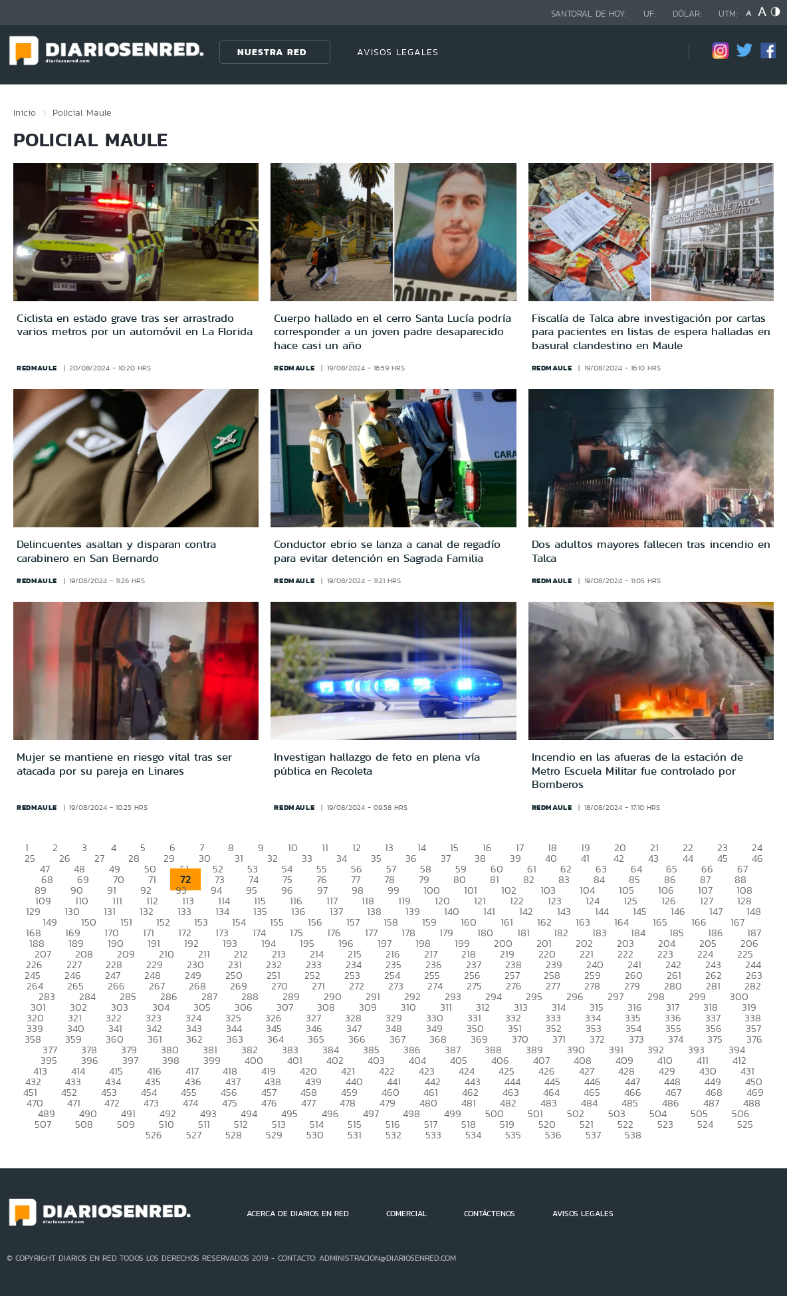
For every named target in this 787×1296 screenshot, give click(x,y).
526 (154, 1135)
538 (633, 1135)
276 (514, 986)
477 (308, 1103)
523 (665, 1124)
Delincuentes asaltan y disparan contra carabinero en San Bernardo (116, 550)
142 (526, 911)
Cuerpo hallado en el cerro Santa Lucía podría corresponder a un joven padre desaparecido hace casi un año (392, 331)
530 (315, 1135)
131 (110, 911)
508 (84, 1124)
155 (277, 922)
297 (615, 996)
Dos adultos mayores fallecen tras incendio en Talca (651, 550)
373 (636, 1039)
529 (274, 1135)
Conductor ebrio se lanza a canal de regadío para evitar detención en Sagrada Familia (387, 550)
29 (169, 858)
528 (233, 1135)
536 (553, 1135)
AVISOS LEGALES (398, 52)
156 (315, 922)
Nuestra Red (271, 52)
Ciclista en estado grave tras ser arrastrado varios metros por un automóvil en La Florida (135, 324)
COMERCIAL (406, 1214)
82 (528, 879)
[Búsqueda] (658, 51)
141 (489, 911)
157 (353, 922)
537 (593, 1135)
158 (391, 922)
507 (43, 1124)
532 (393, 1135)
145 (640, 911)
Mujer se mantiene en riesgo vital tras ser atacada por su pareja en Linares (124, 763)
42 (619, 858)
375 (715, 1039)
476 (269, 1103)
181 (523, 933)
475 (229, 1103)
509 (126, 1124)
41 (585, 858)
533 (433, 1135)
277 (553, 986)
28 (134, 858)
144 (602, 911)
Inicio (24, 112)
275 (474, 986)
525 (745, 1124)
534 (473, 1135)
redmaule (37, 367)
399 (212, 1060)
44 (688, 858)
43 (653, 858)
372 (597, 1039)
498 (411, 1113)
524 (705, 1124)
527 (193, 1135)
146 (678, 911)
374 (675, 1039)
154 (239, 922)
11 (325, 847)
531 (355, 1135)
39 (515, 858)
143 (564, 911)
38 (480, 858)
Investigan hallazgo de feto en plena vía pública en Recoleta (377, 763)
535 (513, 1135)
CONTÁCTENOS (489, 1214)
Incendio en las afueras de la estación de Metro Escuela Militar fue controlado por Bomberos (637, 770)
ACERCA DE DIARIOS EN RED (298, 1214)
